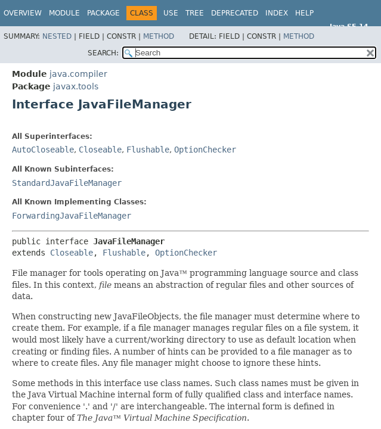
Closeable (100, 149)
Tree (194, 13)
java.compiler (78, 74)
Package (103, 13)
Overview (23, 13)
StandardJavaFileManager (67, 183)
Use (170, 13)
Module (64, 13)
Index (276, 13)
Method (158, 36)
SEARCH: (103, 53)
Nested (57, 36)
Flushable (147, 149)
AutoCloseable (43, 149)
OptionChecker (205, 149)
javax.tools (75, 86)
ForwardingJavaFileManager (71, 215)
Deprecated (234, 13)
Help (304, 13)
